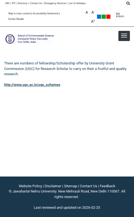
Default (99, 17)
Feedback (107, 186)
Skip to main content (19, 13)
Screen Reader (16, 19)
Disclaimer (53, 186)
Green (104, 17)
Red (108, 17)
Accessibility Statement (45, 13)
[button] (124, 35)
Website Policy (30, 186)
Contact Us (36, 3)
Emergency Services (55, 3)
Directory (23, 3)
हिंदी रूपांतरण (120, 15)
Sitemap (70, 186)
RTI (13, 3)
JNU (7, 3)
